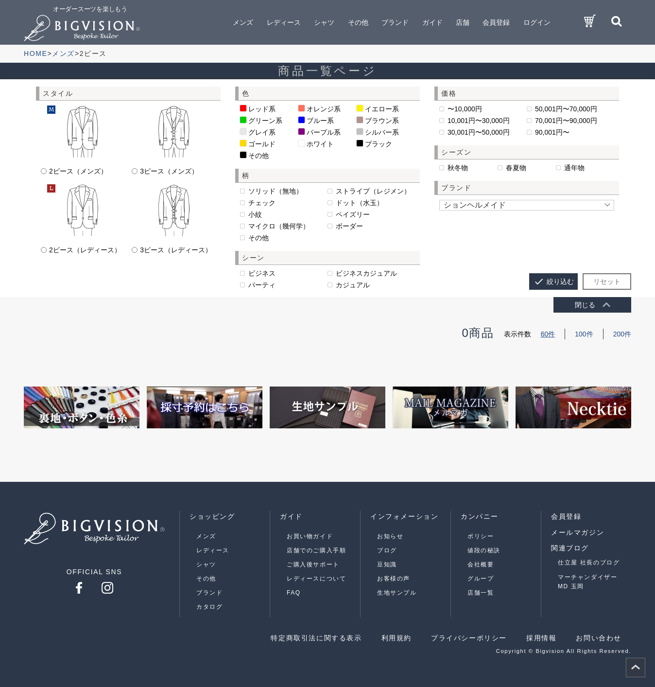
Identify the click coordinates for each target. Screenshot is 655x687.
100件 (584, 334)
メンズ (206, 536)
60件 (548, 334)
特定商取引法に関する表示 (316, 638)
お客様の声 (393, 578)
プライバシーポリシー (469, 638)
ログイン (537, 22)
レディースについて (316, 578)
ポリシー (480, 536)
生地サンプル (397, 592)
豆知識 (387, 564)
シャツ (206, 564)
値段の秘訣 (483, 550)
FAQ (294, 592)
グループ (480, 578)
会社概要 (480, 564)
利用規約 (396, 638)
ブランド (209, 592)
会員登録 (496, 22)
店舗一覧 (480, 592)
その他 (206, 578)
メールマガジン (577, 532)
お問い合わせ (598, 638)
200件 (622, 334)
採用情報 (541, 638)
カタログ (209, 606)
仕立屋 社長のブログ (589, 562)
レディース (212, 550)
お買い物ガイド (310, 536)
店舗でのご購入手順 (316, 550)
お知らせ (390, 536)
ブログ (387, 550)
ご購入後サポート (313, 564)
